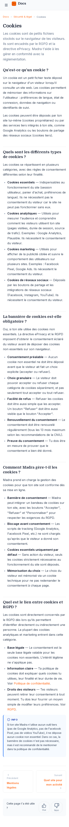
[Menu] (6, 5)
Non (56, 807)
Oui (44, 807)
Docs (6, 16)
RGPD (11, 709)
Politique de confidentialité (32, 683)
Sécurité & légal (23, 16)
